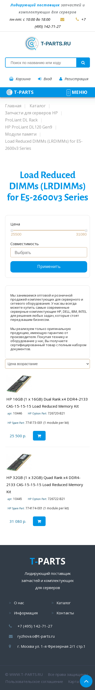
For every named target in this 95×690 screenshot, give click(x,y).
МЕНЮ (77, 92)
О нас (19, 602)
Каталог (63, 602)
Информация (26, 612)
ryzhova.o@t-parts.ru (36, 636)
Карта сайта (79, 681)
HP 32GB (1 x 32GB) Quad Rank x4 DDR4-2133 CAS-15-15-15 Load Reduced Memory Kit (44, 484)
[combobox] (48, 252)
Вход (45, 78)
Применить (49, 266)
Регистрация (73, 78)
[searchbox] (50, 252)
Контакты (65, 612)
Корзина (19, 78)
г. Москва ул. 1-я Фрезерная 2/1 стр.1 (51, 646)
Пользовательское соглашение (34, 681)
